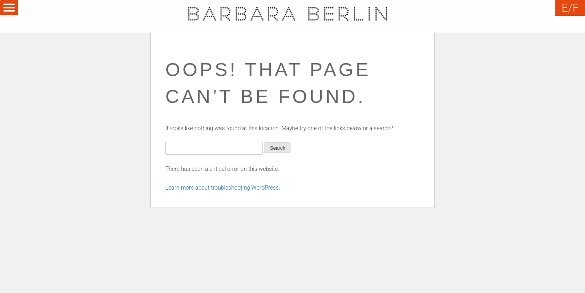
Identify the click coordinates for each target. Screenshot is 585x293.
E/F (570, 8)
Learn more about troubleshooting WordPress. (222, 187)
